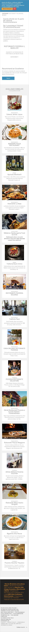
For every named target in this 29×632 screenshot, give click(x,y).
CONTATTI (3, 622)
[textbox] (14, 238)
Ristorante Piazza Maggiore (14, 442)
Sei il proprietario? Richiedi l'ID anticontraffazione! (13, 26)
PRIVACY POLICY (11, 622)
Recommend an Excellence (13, 69)
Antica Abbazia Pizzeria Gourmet (14, 472)
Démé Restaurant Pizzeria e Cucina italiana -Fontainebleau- (14, 411)
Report (8, 78)
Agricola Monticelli (14, 174)
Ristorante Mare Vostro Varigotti (14, 503)
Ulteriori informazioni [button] (7, 8)
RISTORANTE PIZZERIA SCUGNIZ (14, 294)
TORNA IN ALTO (22, 627)
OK (14, 8)
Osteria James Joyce (14, 114)
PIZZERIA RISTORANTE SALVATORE (14, 380)
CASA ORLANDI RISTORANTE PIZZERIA (14, 349)
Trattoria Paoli (14, 319)
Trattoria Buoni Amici (14, 264)
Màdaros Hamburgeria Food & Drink (14, 233)
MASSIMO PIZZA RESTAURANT (14, 144)
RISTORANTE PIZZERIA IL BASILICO (14, 47)
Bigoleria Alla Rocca (14, 533)
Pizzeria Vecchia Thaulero (14, 563)
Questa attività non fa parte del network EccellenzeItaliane (13, 20)
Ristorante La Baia (14, 204)
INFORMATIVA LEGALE (6, 625)
